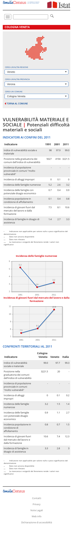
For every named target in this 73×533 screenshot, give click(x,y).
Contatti (36, 498)
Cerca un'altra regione (16, 67)
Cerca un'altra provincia (17, 79)
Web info (36, 516)
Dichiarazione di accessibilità (36, 522)
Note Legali (36, 510)
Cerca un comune (13, 91)
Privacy (37, 504)
